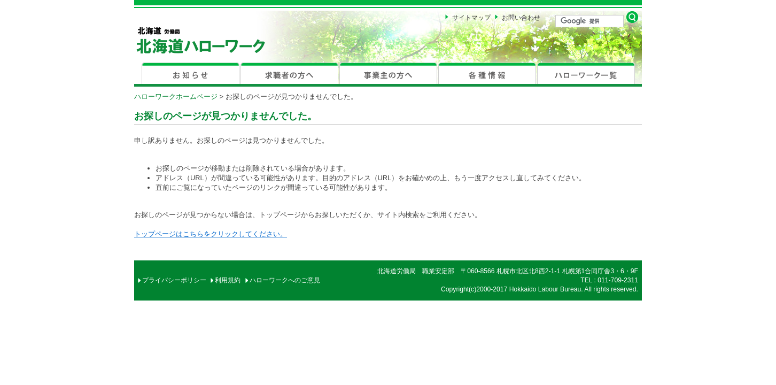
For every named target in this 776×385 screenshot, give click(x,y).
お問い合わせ (521, 17)
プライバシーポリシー (174, 280)
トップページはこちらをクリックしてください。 (210, 234)
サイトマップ (471, 17)
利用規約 (227, 280)
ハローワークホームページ (176, 97)
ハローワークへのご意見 (285, 280)
